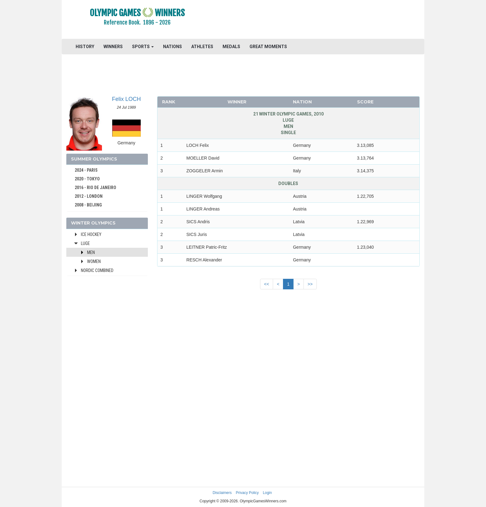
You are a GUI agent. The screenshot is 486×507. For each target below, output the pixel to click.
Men (91, 252)
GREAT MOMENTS (268, 46)
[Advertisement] (319, 20)
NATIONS (172, 46)
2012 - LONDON (89, 196)
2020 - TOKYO (87, 178)
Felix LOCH (126, 99)
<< (266, 284)
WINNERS (113, 46)
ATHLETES (202, 46)
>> (309, 284)
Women (94, 261)
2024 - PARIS (86, 170)
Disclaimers (222, 493)
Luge (85, 243)
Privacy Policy (247, 493)
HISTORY (85, 46)
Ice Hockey (91, 234)
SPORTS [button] (143, 46)
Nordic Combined (97, 270)
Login (267, 493)
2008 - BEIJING (88, 204)
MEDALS (231, 46)
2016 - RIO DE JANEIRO (95, 187)
